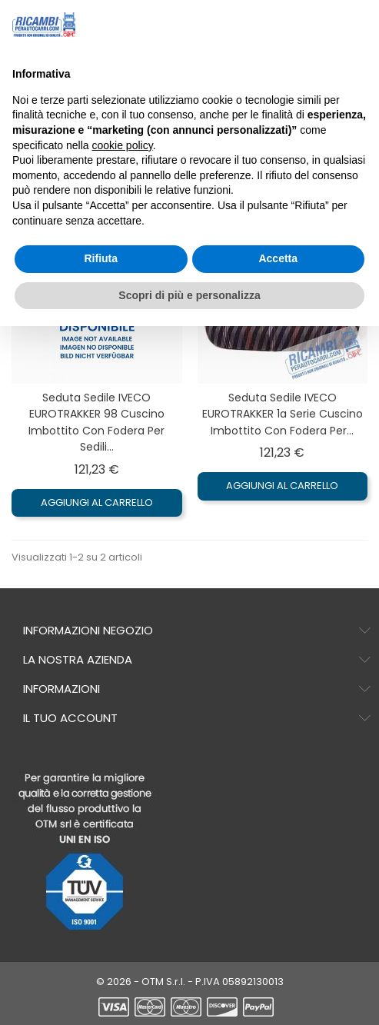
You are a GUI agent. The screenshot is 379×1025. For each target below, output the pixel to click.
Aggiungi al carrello (97, 502)
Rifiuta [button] (101, 258)
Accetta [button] (278, 258)
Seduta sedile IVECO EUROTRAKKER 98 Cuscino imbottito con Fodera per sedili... (96, 422)
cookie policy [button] (122, 145)
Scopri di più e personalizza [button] (189, 295)
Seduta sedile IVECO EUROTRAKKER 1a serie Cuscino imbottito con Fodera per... (282, 414)
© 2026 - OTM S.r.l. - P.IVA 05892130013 (190, 981)
